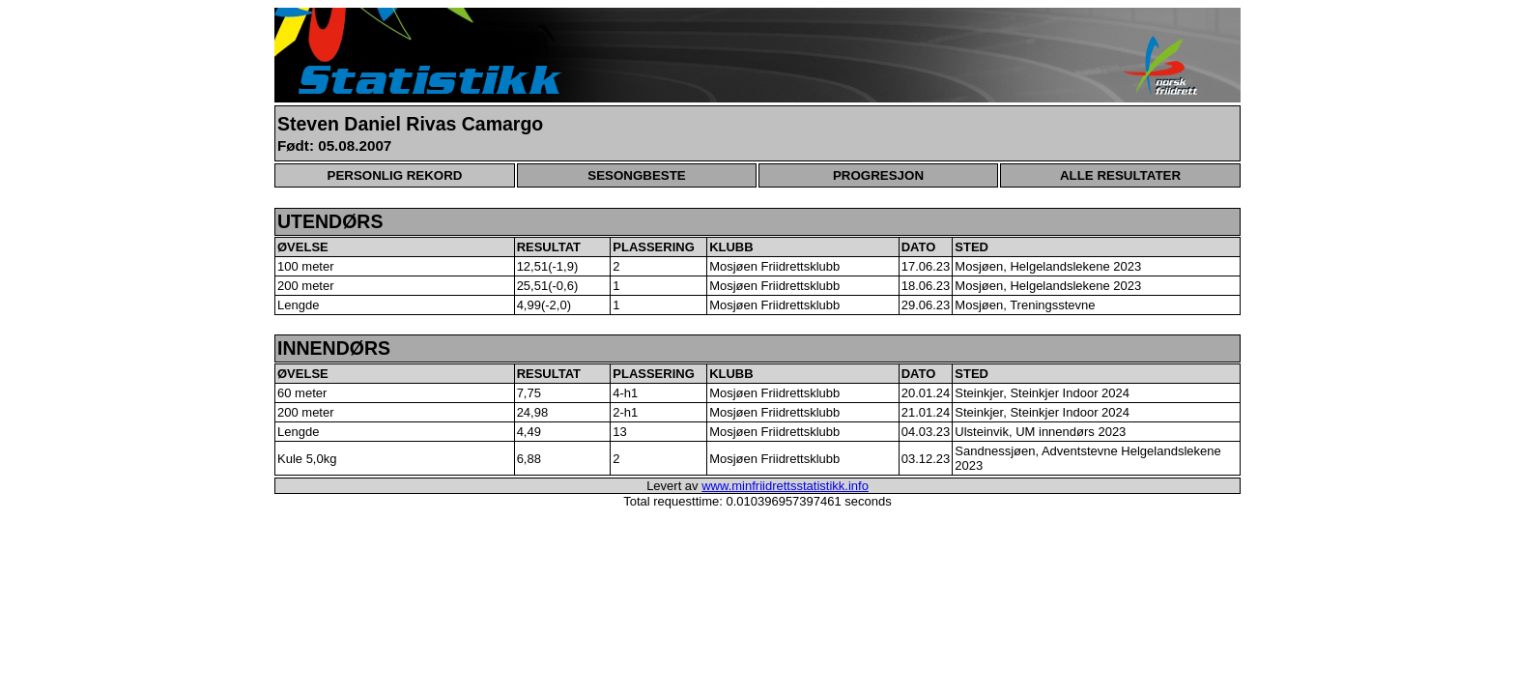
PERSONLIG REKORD (395, 175)
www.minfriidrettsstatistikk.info (785, 485)
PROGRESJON (878, 175)
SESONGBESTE (636, 175)
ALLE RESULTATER (1120, 175)
